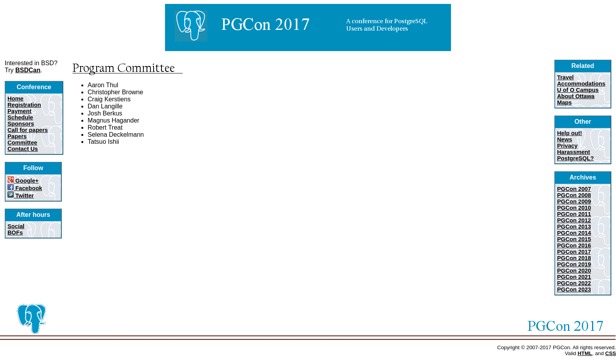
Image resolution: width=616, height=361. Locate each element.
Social (15, 226)
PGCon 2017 (574, 252)
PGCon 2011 (574, 214)
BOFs (15, 232)
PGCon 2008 (574, 195)
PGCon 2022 (574, 283)
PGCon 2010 (574, 208)
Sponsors (20, 124)
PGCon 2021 (574, 277)
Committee (22, 142)
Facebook (24, 188)
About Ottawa (575, 96)
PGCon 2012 (574, 220)
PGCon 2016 (574, 245)
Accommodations (581, 84)
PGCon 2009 (574, 201)
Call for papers (27, 130)
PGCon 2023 (574, 289)
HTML (585, 353)
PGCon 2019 (574, 264)
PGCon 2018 (574, 258)
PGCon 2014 (574, 233)
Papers (17, 136)
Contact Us (22, 149)
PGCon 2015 (574, 239)
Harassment (573, 152)
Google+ (22, 181)
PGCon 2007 (574, 189)
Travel (565, 77)
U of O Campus (578, 90)
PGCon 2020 (574, 271)
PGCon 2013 (574, 227)
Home (15, 98)
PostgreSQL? (575, 158)
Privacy (567, 146)
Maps (564, 102)
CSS (610, 353)
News (564, 139)
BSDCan (27, 70)
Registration (24, 105)
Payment (19, 111)
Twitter (20, 195)
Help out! (569, 133)
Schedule (20, 117)
